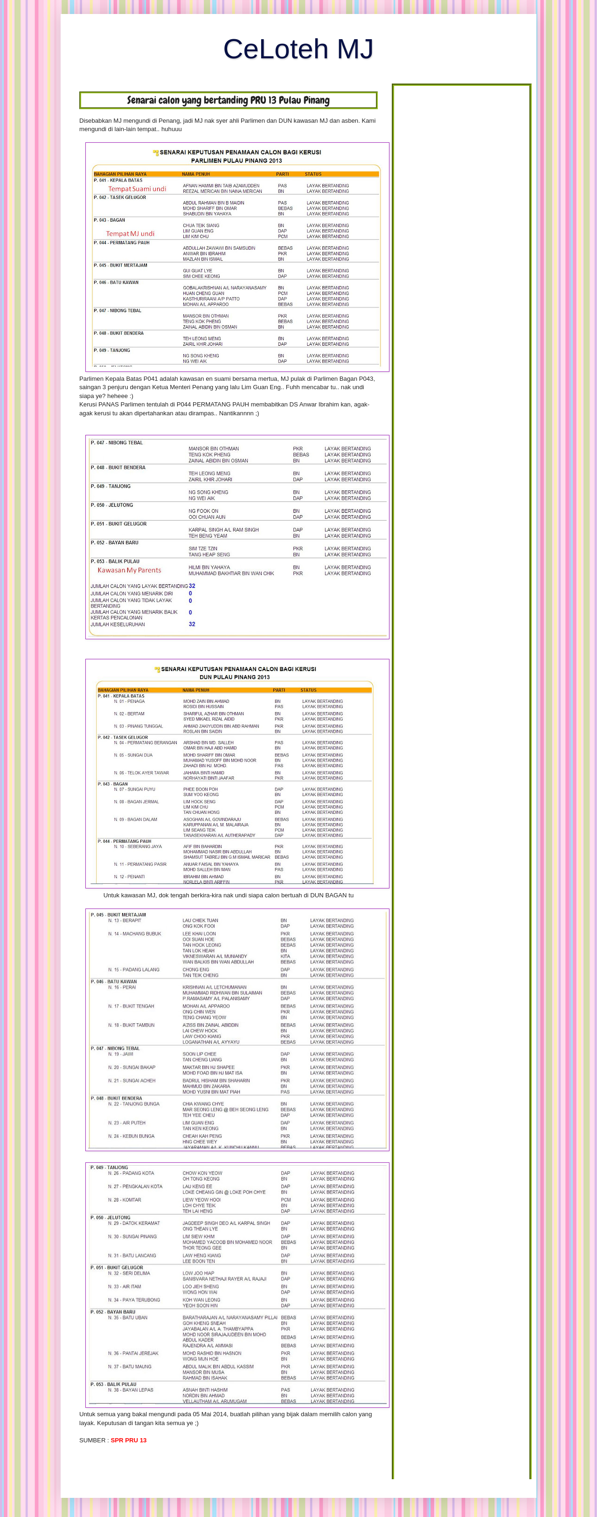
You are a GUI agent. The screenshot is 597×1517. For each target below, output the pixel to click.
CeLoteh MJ (298, 48)
